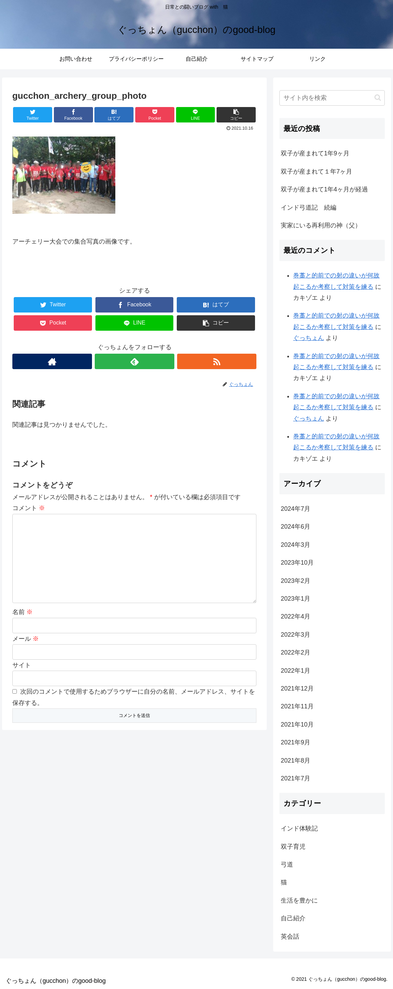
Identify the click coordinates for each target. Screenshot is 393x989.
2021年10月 (297, 724)
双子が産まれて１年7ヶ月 (316, 171)
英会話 (290, 936)
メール (25, 638)
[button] (378, 98)
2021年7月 (295, 778)
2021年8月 (295, 760)
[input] (332, 98)
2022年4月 (295, 616)
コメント (28, 508)
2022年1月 (295, 670)
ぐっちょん (308, 337)
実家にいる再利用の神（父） (321, 225)
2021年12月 (297, 688)
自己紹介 (293, 918)
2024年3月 (295, 544)
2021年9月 (295, 742)
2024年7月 (295, 508)
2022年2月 (295, 652)
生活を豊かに (299, 900)
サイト (21, 665)
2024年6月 (295, 526)
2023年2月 (295, 580)
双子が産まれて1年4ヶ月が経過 (324, 189)
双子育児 (293, 846)
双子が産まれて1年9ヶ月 (315, 153)
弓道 (287, 864)
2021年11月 (297, 706)
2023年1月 (295, 598)
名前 (22, 612)
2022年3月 (295, 634)
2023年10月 (297, 562)
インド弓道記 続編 (308, 207)
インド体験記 (299, 828)
